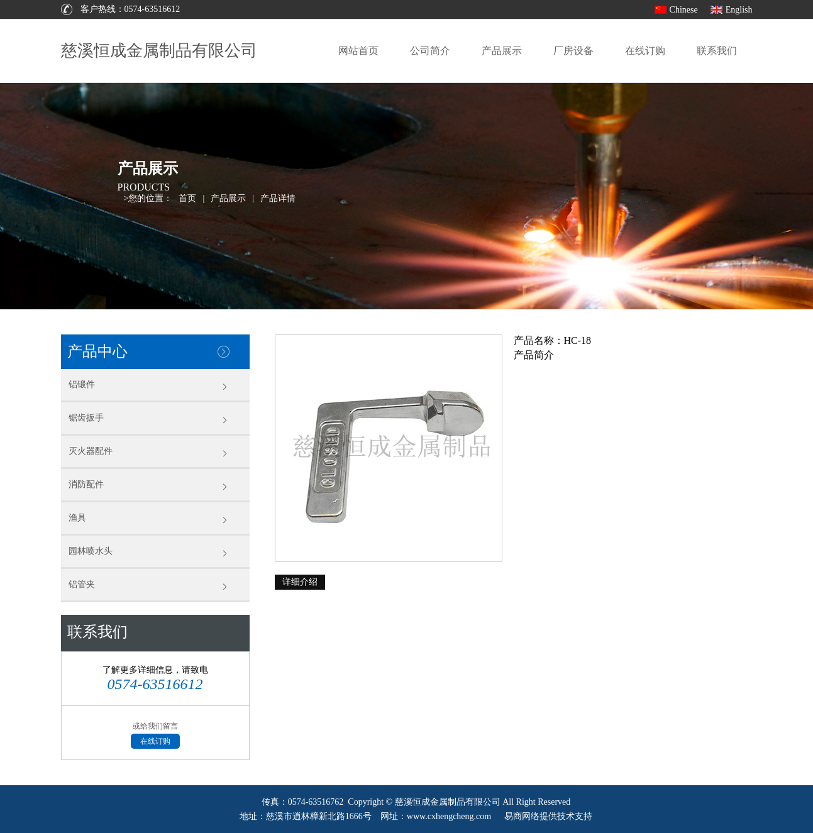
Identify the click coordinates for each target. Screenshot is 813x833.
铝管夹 (82, 584)
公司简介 (430, 50)
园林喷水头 (91, 551)
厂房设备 (573, 50)
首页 (187, 198)
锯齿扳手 (86, 417)
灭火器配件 (91, 451)
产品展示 (502, 50)
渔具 (77, 517)
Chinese (684, 9)
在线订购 (645, 50)
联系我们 (717, 50)
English (739, 9)
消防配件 (86, 484)
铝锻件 (82, 384)
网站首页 (358, 50)
